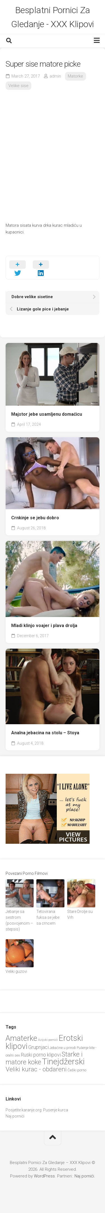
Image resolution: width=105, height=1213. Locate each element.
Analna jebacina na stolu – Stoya (45, 732)
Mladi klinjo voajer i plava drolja (44, 625)
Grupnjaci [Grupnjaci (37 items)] (38, 1047)
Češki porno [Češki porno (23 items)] (76, 1070)
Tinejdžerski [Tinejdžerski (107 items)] (63, 1061)
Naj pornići (15, 1116)
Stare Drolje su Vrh (80, 914)
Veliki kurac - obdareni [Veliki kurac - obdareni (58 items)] (36, 1069)
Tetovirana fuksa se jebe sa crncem (47, 917)
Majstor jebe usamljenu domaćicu (46, 414)
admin (55, 76)
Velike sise (18, 85)
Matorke (75, 76)
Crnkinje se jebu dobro (35, 517)
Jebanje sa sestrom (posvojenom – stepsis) (19, 920)
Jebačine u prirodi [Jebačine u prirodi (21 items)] (63, 1048)
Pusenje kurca (55, 1110)
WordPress (44, 1176)
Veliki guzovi (16, 971)
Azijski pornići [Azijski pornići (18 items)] (48, 1040)
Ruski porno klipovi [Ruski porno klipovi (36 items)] (41, 1055)
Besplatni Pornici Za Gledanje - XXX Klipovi (52, 17)
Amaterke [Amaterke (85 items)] (21, 1038)
